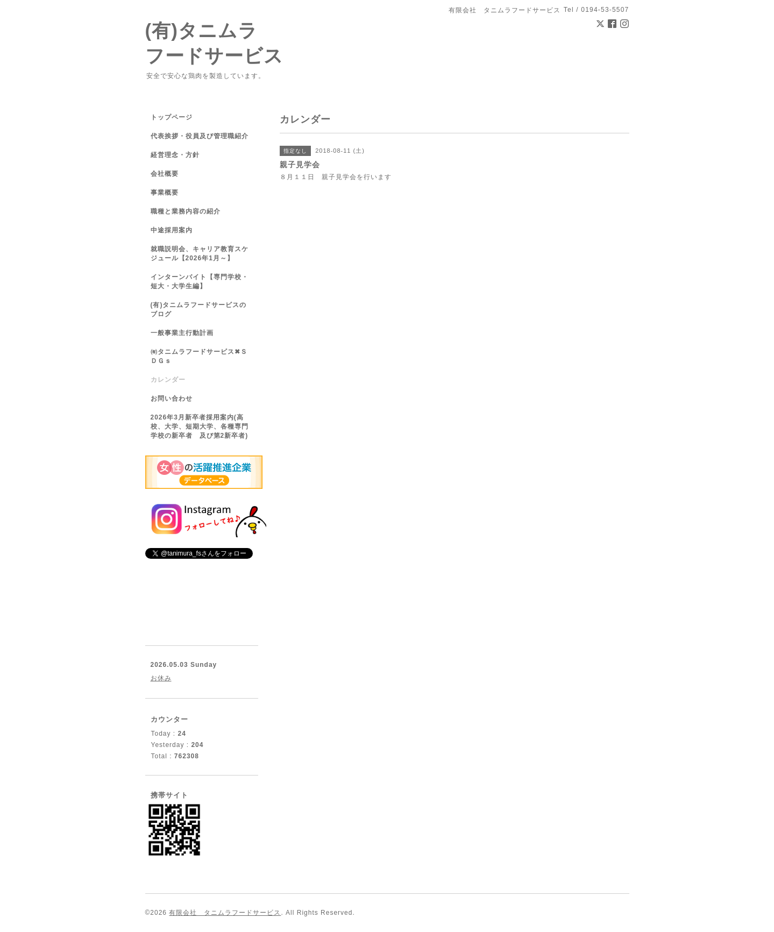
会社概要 (165, 173)
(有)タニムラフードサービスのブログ (199, 309)
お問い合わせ (172, 398)
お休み (161, 678)
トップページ (172, 117)
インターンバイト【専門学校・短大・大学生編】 (199, 281)
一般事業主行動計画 (182, 333)
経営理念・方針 (175, 155)
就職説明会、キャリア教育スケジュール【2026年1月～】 (199, 253)
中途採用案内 (172, 230)
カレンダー (168, 379)
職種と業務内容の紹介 (186, 211)
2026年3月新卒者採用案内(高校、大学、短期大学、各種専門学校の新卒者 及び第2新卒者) (199, 426)
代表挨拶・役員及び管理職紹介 (199, 136)
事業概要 (165, 192)
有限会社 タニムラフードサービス (225, 912)
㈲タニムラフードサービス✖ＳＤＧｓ (199, 356)
